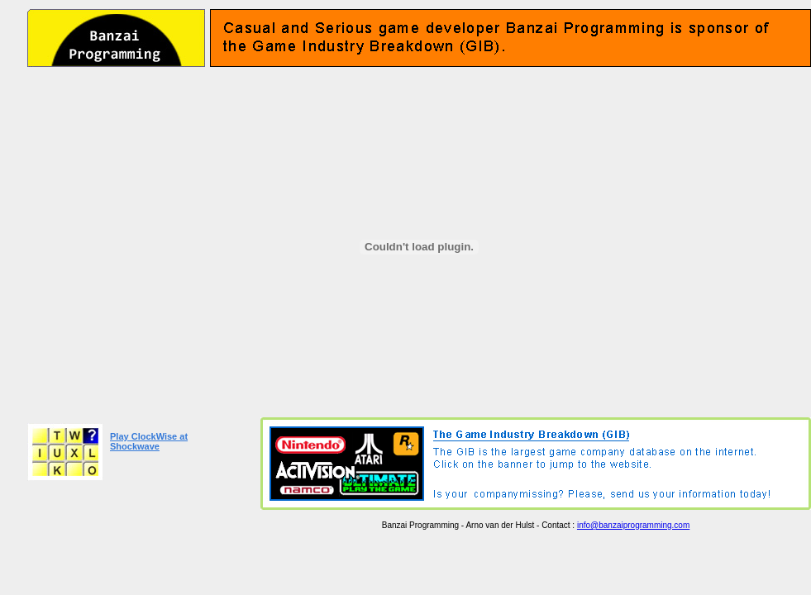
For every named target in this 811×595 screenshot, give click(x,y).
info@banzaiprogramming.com (633, 525)
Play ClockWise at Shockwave (149, 441)
